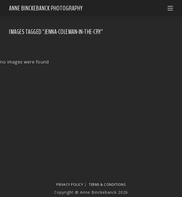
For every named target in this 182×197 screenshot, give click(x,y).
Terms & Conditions (107, 184)
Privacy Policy (69, 184)
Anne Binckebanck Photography (46, 8)
